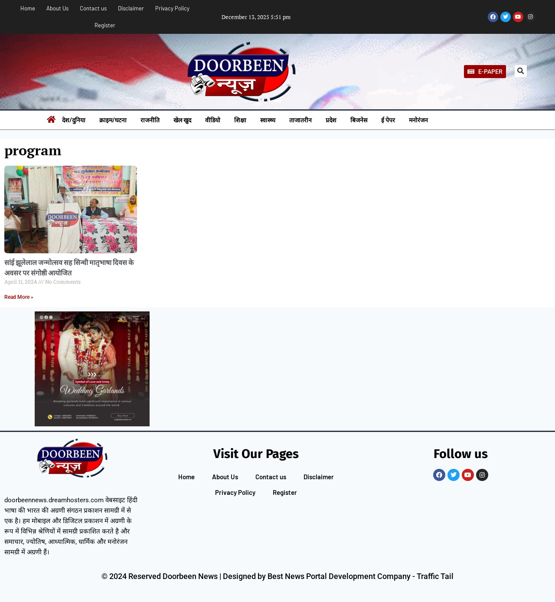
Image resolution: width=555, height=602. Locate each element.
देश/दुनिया (73, 120)
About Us (57, 8)
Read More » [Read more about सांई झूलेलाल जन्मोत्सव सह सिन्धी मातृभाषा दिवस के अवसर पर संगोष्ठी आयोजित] (18, 297)
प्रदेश (331, 120)
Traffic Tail (435, 576)
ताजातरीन (300, 120)
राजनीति (150, 120)
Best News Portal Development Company (339, 576)
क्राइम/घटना (113, 120)
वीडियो (212, 120)
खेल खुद (182, 120)
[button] (521, 71)
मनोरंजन (418, 120)
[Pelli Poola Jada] (92, 368)
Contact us (93, 8)
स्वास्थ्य (267, 120)
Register (105, 25)
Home (27, 8)
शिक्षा (240, 120)
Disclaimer (131, 8)
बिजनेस (358, 120)
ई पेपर (388, 120)
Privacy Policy (172, 8)
